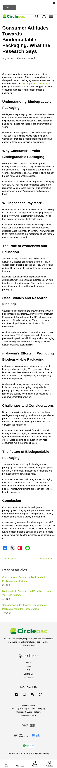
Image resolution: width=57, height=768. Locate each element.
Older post (10, 558)
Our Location (28, 678)
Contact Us (28, 674)
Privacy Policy (30, 753)
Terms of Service (15, 753)
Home (28, 662)
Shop (28, 666)
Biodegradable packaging (35, 83)
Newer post (46, 558)
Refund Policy (43, 753)
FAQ (29, 670)
